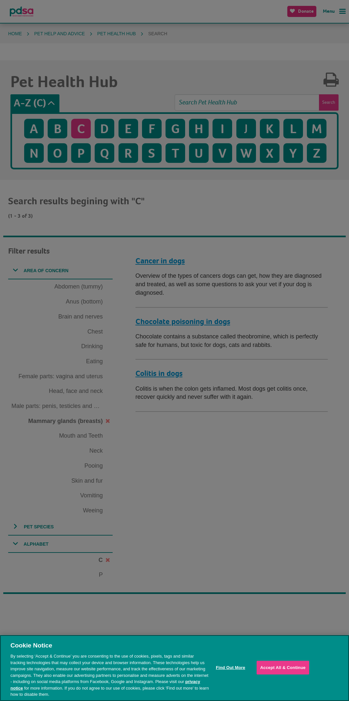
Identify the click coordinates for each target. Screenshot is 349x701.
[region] (174, 668)
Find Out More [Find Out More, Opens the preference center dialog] (230, 667)
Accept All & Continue (283, 667)
